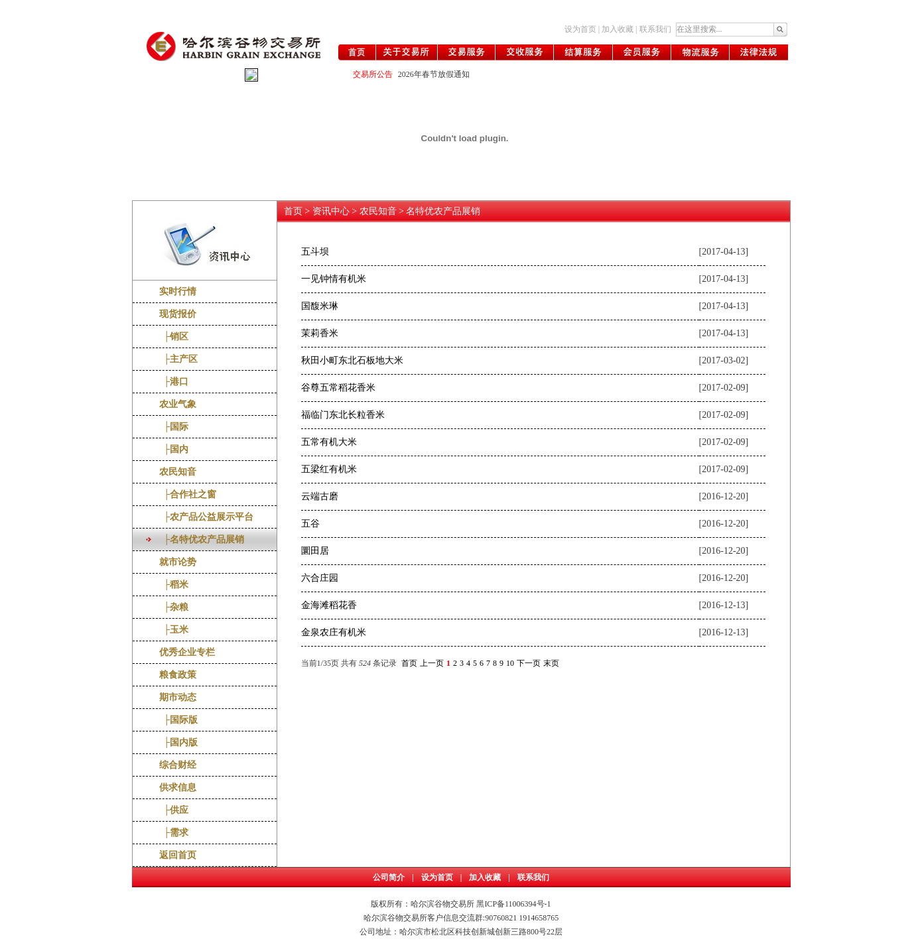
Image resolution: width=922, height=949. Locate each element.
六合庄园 (319, 578)
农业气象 (177, 404)
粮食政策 (177, 675)
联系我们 (655, 29)
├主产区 (178, 359)
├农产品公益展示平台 (206, 517)
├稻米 (174, 585)
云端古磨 (319, 496)
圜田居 (315, 551)
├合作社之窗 (188, 494)
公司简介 (389, 877)
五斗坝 (315, 252)
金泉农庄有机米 (333, 632)
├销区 (174, 337)
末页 (551, 663)
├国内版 (178, 742)
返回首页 (177, 855)
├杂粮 (174, 607)
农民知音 (177, 472)
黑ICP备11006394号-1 (513, 904)
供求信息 (177, 787)
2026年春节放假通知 (434, 74)
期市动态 (177, 697)
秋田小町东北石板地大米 (352, 360)
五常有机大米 (329, 442)
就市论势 (177, 562)
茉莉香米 (319, 333)
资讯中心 (331, 211)
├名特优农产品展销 (202, 539)
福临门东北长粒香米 (343, 415)
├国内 (174, 449)
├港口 (174, 382)
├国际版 (178, 720)
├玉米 (174, 630)
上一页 (432, 663)
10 (510, 663)
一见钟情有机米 (333, 279)
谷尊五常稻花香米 (338, 388)
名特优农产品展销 (443, 211)
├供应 (174, 810)
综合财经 (177, 765)
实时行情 (177, 291)
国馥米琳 (319, 306)
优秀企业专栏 (187, 652)
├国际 (174, 427)
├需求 (174, 833)
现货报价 (177, 314)
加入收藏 (617, 29)
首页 (293, 211)
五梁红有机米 (329, 469)
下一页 (529, 663)
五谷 (310, 524)
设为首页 (580, 29)
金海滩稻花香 (329, 605)
